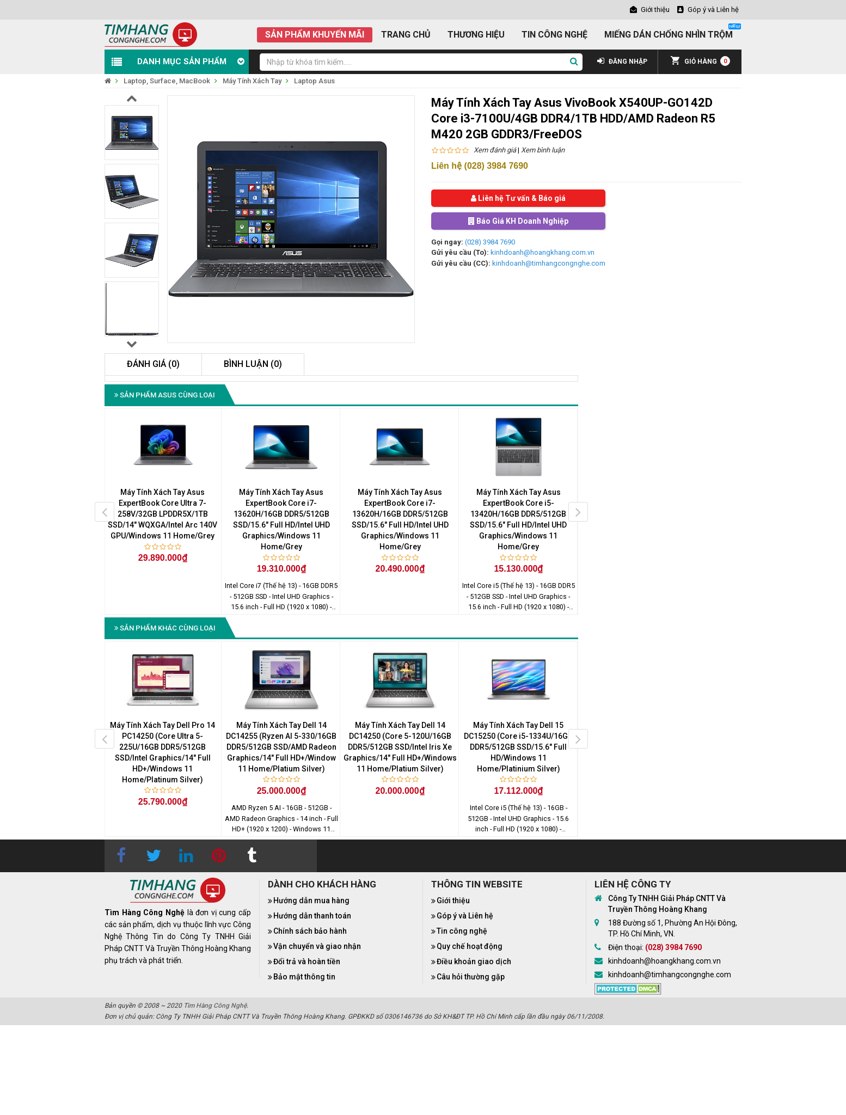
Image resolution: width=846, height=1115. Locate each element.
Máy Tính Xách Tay (252, 81)
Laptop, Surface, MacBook (167, 81)
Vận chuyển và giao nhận (317, 946)
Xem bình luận (543, 150)
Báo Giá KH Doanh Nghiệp (518, 221)
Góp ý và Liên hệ (465, 915)
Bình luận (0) (253, 364)
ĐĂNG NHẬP (622, 61)
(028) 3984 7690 (490, 242)
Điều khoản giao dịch (474, 961)
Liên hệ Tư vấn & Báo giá (518, 198)
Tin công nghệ (462, 931)
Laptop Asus (314, 81)
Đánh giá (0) (153, 364)
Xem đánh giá (495, 150)
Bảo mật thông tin (304, 976)
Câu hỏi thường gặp (471, 976)
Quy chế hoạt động (469, 946)
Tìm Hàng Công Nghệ (215, 1005)
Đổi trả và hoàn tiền (306, 961)
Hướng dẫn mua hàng (311, 900)
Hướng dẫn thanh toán (312, 915)
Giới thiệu (453, 900)
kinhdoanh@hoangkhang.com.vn (542, 252)
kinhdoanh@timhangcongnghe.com (548, 263)
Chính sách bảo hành (310, 931)
